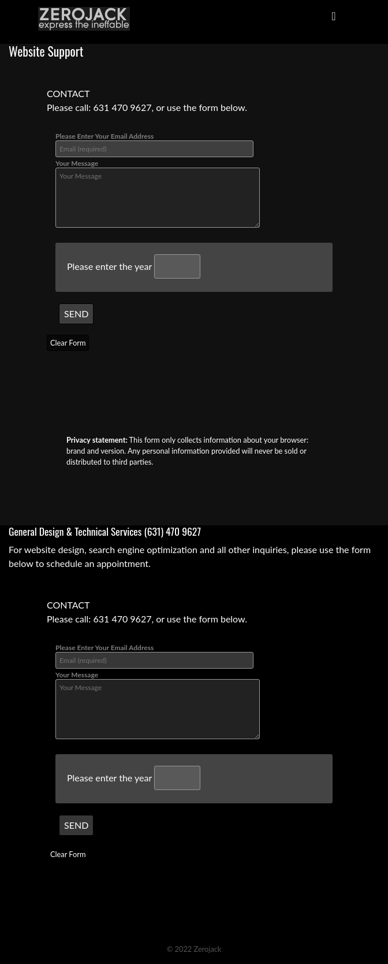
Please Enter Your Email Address (154, 144)
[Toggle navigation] (334, 18)
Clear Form (67, 342)
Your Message (157, 193)
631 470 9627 (122, 107)
